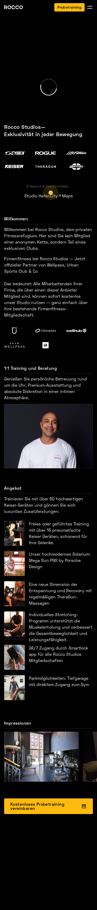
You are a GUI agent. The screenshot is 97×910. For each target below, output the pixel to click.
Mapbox (35, 186)
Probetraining (69, 7)
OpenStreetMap (57, 186)
